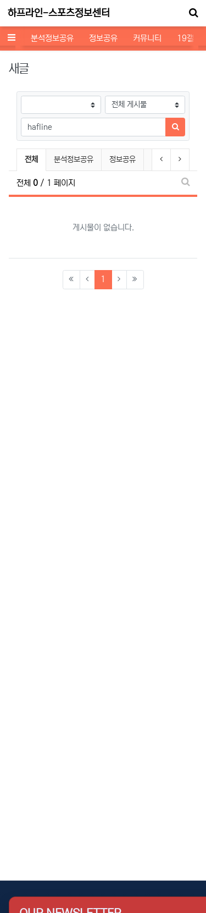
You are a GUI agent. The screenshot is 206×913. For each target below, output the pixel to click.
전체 (31, 159)
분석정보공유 (52, 38)
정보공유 (103, 38)
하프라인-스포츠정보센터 (59, 13)
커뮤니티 (147, 38)
